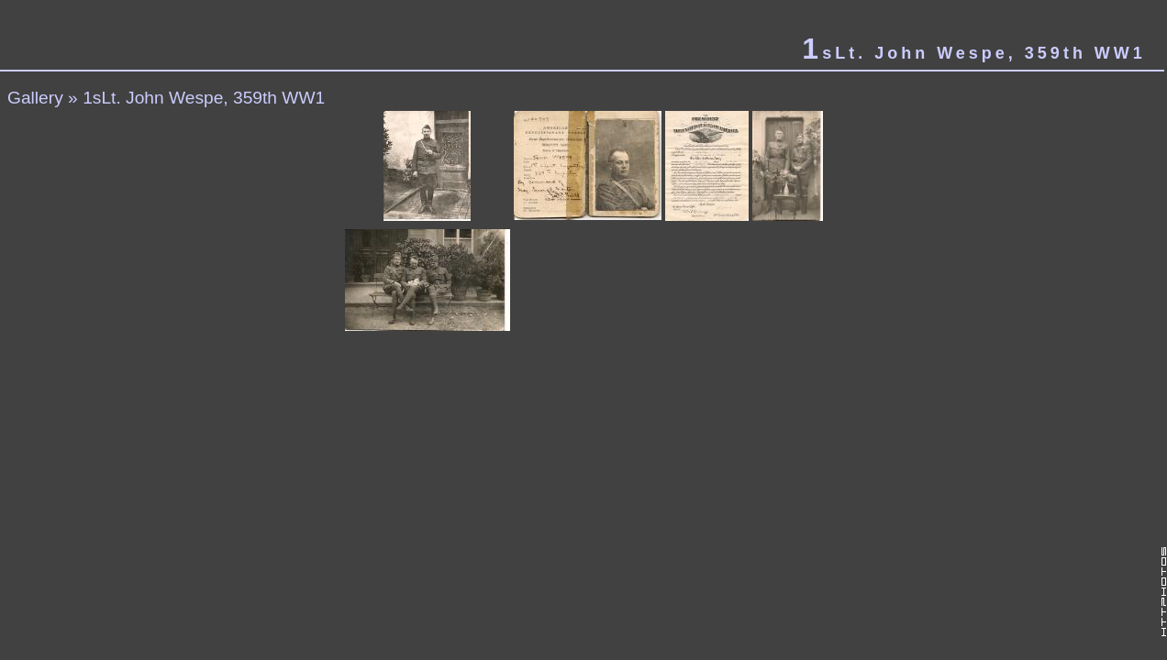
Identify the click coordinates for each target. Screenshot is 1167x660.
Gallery (35, 97)
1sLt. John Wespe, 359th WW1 (204, 97)
